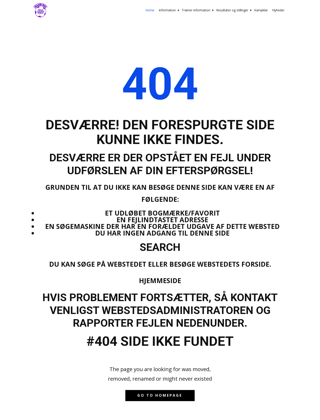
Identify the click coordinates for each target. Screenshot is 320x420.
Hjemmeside (160, 280)
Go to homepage (159, 395)
